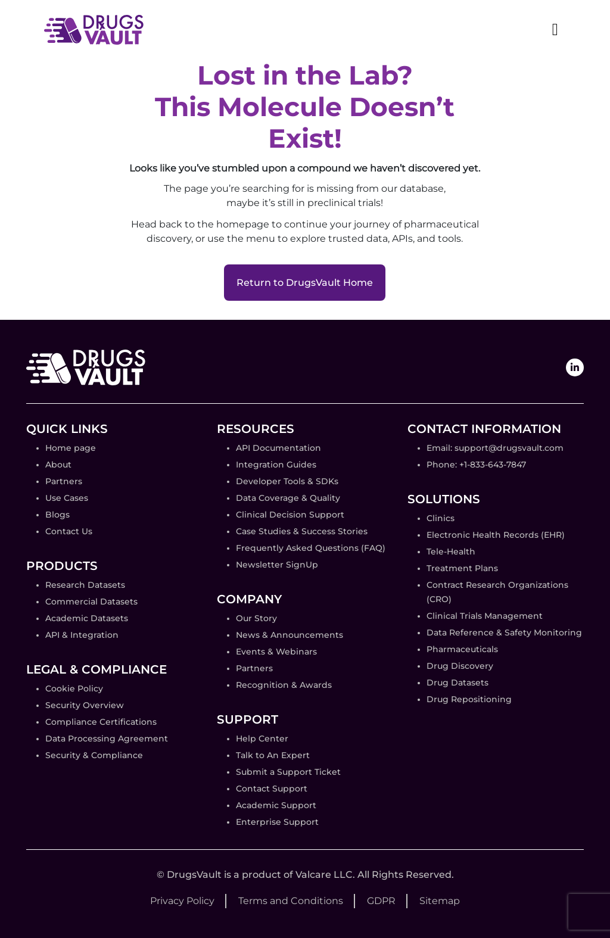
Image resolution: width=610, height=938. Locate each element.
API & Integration (82, 635)
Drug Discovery (460, 665)
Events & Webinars (276, 651)
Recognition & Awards (284, 685)
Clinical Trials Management (485, 615)
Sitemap (439, 900)
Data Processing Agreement (106, 738)
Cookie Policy (74, 688)
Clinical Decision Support (290, 514)
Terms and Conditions (290, 900)
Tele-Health (451, 551)
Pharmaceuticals (462, 649)
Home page (70, 447)
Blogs (57, 514)
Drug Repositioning (469, 699)
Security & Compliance (94, 755)
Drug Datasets (457, 682)
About (58, 464)
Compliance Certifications (101, 721)
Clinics (441, 518)
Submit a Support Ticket (288, 771)
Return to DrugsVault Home (304, 282)
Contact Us (68, 531)
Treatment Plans (462, 568)
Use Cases (66, 498)
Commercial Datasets (91, 601)
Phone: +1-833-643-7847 (476, 464)
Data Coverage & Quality (288, 498)
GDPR (381, 900)
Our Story (256, 618)
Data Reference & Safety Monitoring (504, 632)
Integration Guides (276, 464)
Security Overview (84, 705)
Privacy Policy (182, 900)
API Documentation (278, 447)
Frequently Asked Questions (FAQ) (310, 548)
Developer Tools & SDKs (287, 481)
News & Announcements (289, 635)
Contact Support (271, 788)
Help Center (262, 738)
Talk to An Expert (273, 755)
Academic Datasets (86, 618)
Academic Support (276, 805)
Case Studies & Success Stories (302, 531)
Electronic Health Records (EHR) (496, 534)
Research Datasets (85, 584)
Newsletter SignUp (277, 564)
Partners (63, 481)
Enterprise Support (277, 822)
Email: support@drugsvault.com (495, 447)
